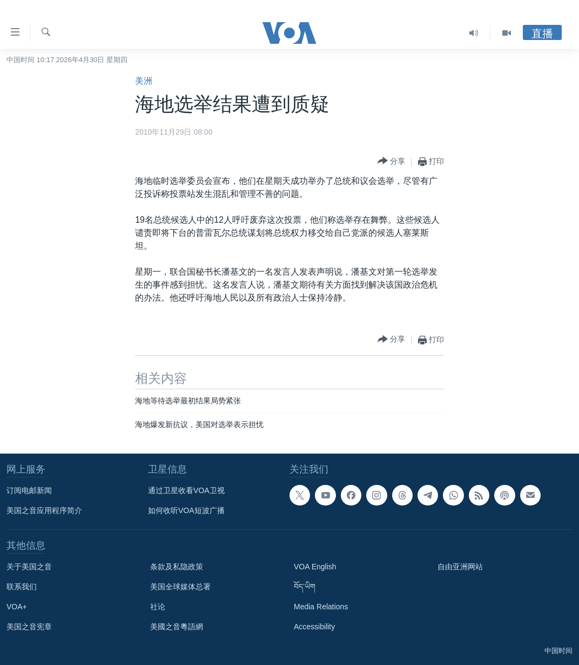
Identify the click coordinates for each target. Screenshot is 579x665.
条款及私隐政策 (176, 566)
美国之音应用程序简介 (44, 510)
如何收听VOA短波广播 (186, 510)
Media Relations (321, 606)
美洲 (143, 80)
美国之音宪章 (29, 626)
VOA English (315, 566)
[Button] (391, 161)
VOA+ (16, 606)
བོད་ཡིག (304, 586)
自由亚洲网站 (460, 566)
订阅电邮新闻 (29, 490)
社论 (157, 606)
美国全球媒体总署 (180, 586)
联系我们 (21, 586)
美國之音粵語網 (176, 626)
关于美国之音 (29, 566)
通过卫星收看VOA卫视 (186, 490)
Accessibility (314, 626)
